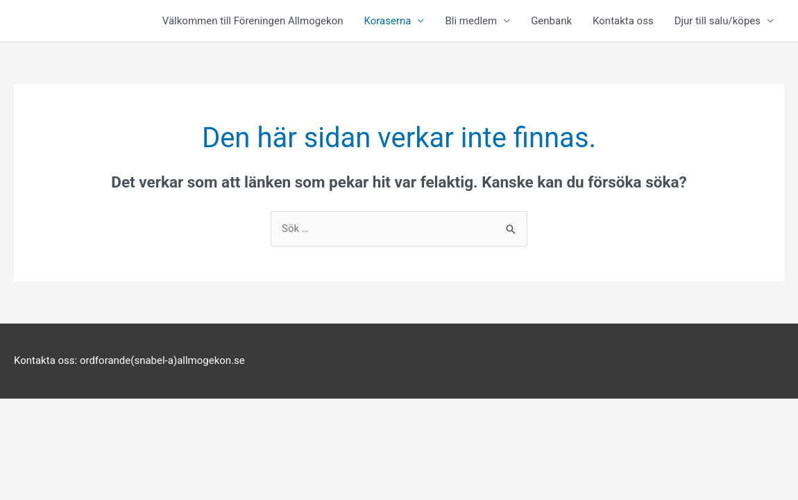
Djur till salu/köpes (717, 21)
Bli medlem (471, 21)
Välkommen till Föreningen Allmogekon (252, 21)
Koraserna (387, 21)
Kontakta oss (623, 21)
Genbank (551, 21)
